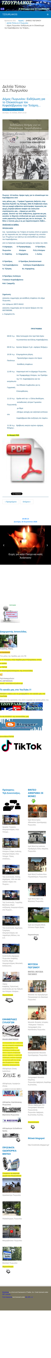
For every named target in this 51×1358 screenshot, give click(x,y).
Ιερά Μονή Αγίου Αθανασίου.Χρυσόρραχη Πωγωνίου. (37, 822)
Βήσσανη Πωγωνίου (10, 1115)
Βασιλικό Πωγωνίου (9, 1263)
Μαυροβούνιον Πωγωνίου (12, 1241)
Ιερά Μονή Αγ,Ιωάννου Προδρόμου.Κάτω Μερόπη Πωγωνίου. (38, 848)
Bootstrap (5, 1292)
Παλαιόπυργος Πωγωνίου (12, 1219)
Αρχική (21, 21)
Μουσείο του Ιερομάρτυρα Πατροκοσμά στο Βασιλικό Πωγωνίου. (38, 997)
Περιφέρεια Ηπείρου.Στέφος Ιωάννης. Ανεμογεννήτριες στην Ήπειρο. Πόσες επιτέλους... (12, 854)
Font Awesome (7, 1297)
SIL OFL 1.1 (29, 1297)
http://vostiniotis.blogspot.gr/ (38, 1145)
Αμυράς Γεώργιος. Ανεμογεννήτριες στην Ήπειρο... (10, 829)
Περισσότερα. (33, 935)
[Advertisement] (23, 55)
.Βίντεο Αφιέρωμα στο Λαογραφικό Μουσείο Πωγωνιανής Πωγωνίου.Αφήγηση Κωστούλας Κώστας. (36, 1110)
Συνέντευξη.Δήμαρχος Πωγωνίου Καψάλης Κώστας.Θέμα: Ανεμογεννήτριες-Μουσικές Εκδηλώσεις (12, 961)
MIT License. (6, 1294)
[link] (21, 660)
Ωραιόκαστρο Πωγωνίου (11, 1195)
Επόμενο (27, 502)
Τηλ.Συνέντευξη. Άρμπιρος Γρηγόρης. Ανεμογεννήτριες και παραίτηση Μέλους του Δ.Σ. (12, 933)
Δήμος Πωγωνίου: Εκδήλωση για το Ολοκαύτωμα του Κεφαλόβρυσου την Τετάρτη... (23, 102)
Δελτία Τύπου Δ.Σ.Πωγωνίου (17, 23)
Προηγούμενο (10, 502)
